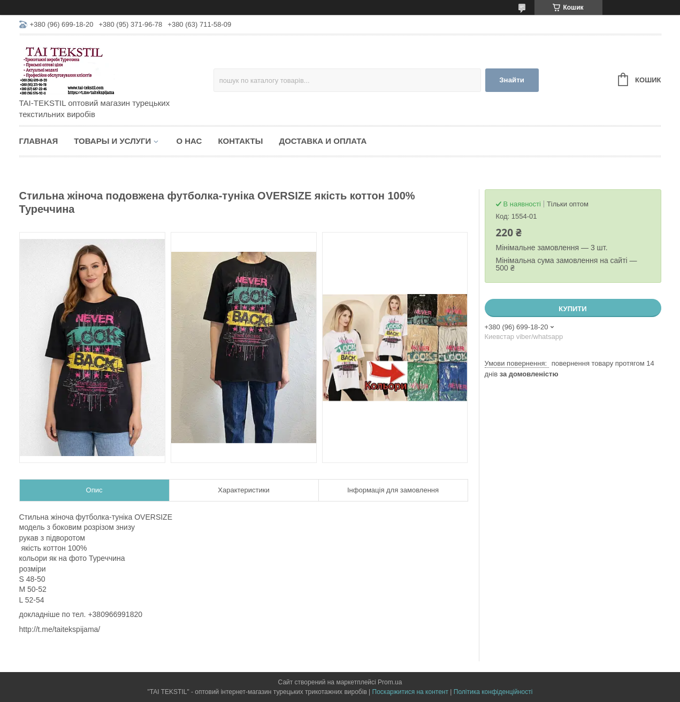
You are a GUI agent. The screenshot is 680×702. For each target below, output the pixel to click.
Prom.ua (390, 682)
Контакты (240, 141)
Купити (572, 309)
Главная (38, 141)
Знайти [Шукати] (511, 80)
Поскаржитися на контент (410, 692)
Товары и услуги (112, 141)
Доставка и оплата (322, 141)
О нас (189, 141)
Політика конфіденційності (493, 692)
